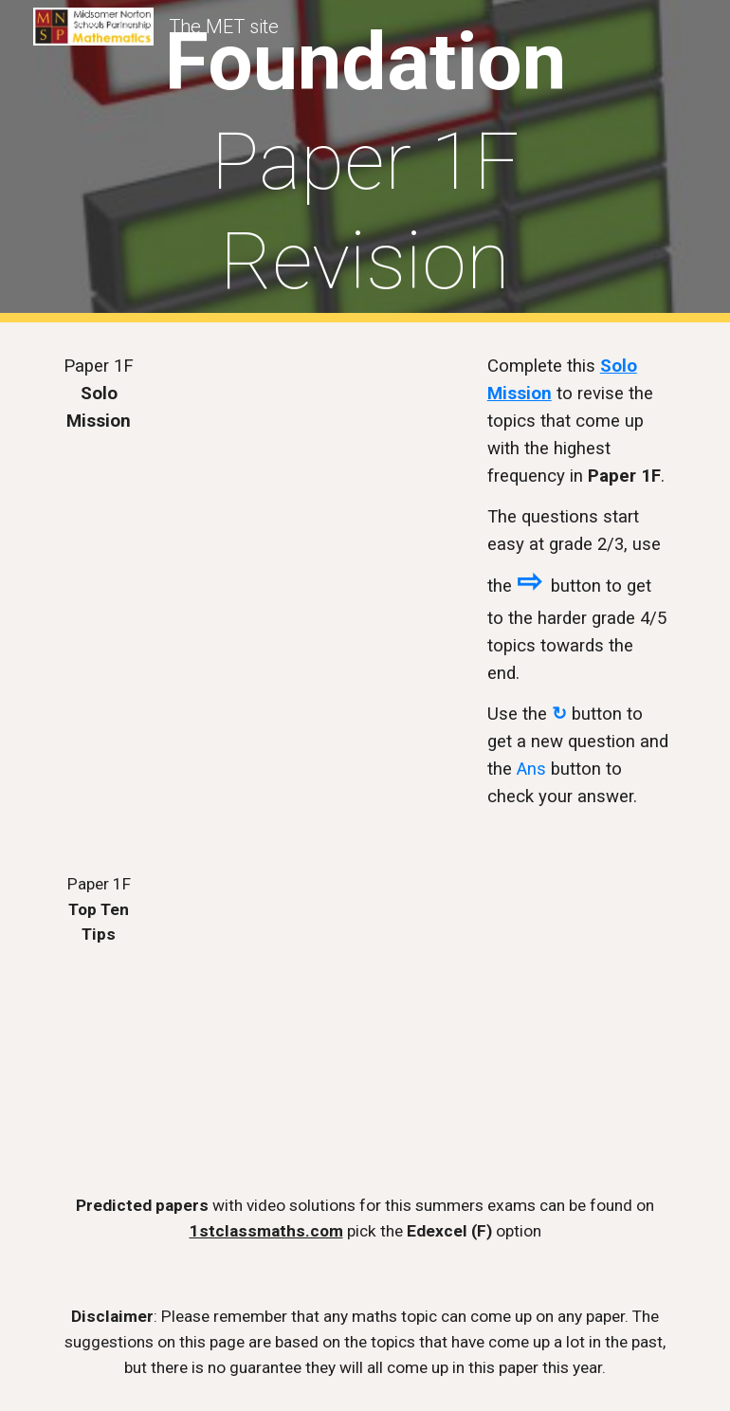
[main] (364, 162)
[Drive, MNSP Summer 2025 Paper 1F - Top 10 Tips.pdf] (258, 1002)
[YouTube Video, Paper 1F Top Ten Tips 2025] (524, 962)
